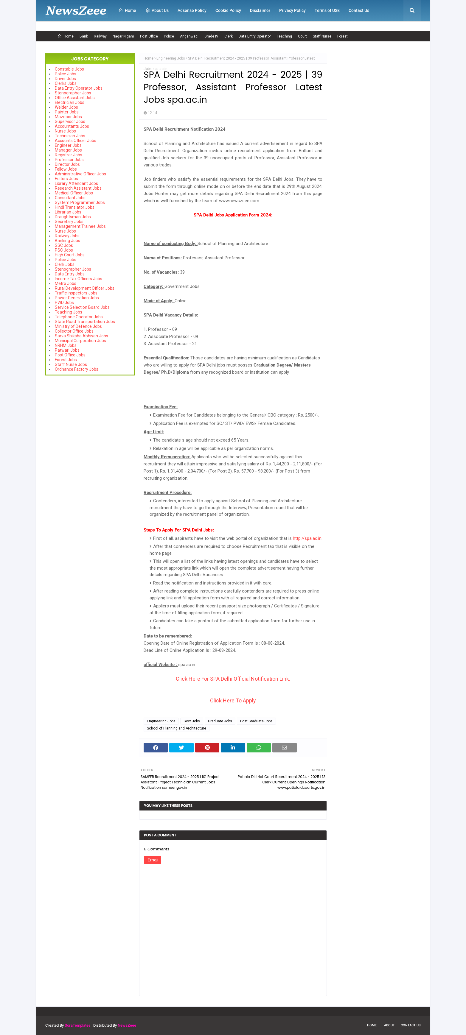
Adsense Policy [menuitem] (192, 10)
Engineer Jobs (68, 145)
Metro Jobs (65, 283)
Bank (84, 36)
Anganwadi (189, 36)
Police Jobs (65, 73)
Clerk (228, 36)
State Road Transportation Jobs (85, 321)
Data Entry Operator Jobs (78, 88)
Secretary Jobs (69, 221)
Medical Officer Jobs (74, 193)
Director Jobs (67, 164)
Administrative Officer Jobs (80, 174)
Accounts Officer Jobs (75, 140)
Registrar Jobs (68, 154)
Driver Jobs (65, 78)
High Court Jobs (70, 254)
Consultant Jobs (70, 197)
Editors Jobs (66, 178)
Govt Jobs (192, 721)
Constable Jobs (69, 69)
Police (169, 36)
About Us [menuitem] (157, 10)
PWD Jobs (64, 302)
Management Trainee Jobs (80, 226)
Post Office (149, 36)
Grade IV (211, 36)
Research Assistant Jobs (78, 188)
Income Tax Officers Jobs (78, 278)
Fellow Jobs (66, 169)
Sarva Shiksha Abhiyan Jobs (81, 335)
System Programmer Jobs (80, 202)
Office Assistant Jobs (75, 97)
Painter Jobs (67, 112)
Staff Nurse (322, 36)
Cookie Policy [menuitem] (228, 10)
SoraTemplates (78, 1025)
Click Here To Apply (233, 700)
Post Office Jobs (70, 355)
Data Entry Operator (255, 36)
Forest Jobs (66, 359)
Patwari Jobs (67, 350)
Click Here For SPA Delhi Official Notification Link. (233, 679)
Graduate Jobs (220, 721)
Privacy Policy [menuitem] (292, 10)
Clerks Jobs (66, 83)
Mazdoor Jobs (68, 116)
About (389, 1025)
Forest (342, 36)
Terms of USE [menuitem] (327, 10)
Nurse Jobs (65, 131)
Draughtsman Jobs (73, 216)
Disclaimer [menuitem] (260, 10)
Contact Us (411, 1025)
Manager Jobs (68, 150)
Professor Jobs (69, 159)
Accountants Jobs (72, 126)
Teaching (284, 36)
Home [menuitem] (127, 10)
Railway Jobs (67, 235)
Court (302, 36)
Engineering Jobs (170, 58)
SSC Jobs (64, 245)
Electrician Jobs (69, 102)
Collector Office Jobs (74, 331)
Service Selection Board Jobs (82, 307)
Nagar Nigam (123, 36)
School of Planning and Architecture (176, 728)
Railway (100, 36)
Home (65, 36)
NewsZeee (127, 1025)
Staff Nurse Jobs (71, 364)
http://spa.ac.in (307, 538)
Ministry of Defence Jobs (78, 326)
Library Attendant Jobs (76, 183)
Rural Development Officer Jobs (84, 288)
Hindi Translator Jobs (74, 207)
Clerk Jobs (64, 264)
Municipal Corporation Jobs (80, 340)
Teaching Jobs (68, 312)
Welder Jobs (66, 107)
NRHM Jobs (66, 345)
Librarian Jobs (68, 212)
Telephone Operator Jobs (79, 316)
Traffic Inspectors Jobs (76, 293)
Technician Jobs (70, 135)
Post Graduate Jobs (256, 721)
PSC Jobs (64, 250)
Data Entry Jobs (70, 274)
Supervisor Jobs (70, 121)
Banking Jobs (67, 240)
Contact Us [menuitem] (359, 10)
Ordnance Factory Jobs (76, 369)
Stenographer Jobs (73, 93)
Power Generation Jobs (77, 297)
